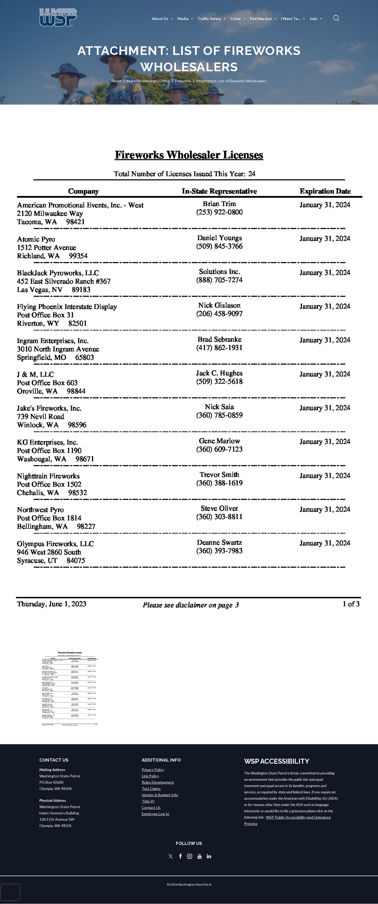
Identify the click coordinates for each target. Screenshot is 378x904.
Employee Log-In (155, 813)
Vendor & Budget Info (160, 795)
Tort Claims (151, 788)
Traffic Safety (212, 19)
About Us (163, 19)
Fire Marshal (263, 19)
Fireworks (183, 81)
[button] (336, 18)
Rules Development (158, 782)
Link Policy (150, 776)
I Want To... (293, 19)
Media (185, 19)
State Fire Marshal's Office (148, 81)
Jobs (316, 19)
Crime (238, 19)
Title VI (148, 801)
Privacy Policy (153, 769)
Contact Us (151, 807)
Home (117, 81)
